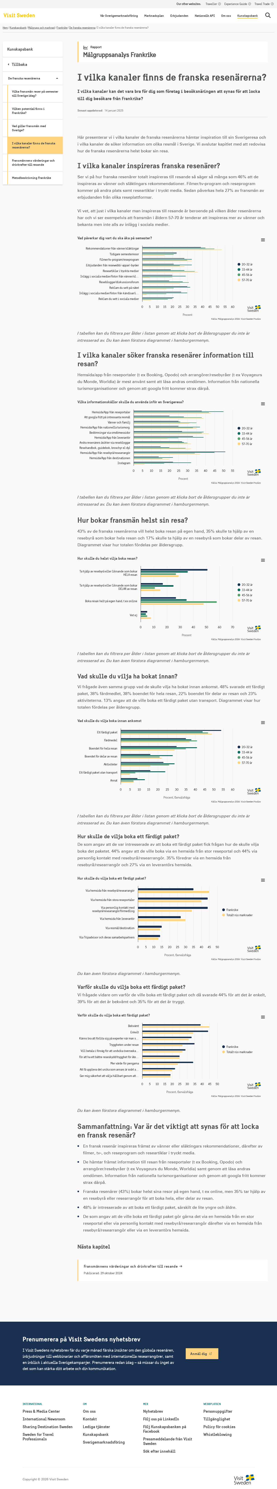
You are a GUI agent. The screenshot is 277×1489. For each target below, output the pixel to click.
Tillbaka (17, 64)
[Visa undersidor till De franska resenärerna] (57, 78)
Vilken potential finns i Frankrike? (28, 111)
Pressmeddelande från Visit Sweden (167, 1441)
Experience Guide (235, 4)
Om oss (226, 16)
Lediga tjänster (96, 1426)
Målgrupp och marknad (41, 27)
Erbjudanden (179, 16)
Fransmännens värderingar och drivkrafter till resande (33, 162)
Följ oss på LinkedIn (161, 1419)
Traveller (211, 4)
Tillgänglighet (216, 1419)
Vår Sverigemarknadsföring (119, 16)
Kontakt (90, 1419)
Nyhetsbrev (153, 1411)
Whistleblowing (217, 1434)
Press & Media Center (41, 1411)
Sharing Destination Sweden (48, 1426)
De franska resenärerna (82, 27)
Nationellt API (205, 16)
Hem (5, 27)
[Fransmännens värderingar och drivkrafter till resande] (173, 1270)
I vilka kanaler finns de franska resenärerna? (33, 145)
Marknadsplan (154, 16)
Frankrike (62, 27)
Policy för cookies (219, 1426)
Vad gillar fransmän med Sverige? (29, 128)
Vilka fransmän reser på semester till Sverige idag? (35, 93)
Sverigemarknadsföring (104, 1442)
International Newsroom (44, 1419)
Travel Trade (262, 4)
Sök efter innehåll (159, 1451)
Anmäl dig (198, 1353)
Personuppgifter (217, 1411)
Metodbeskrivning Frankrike (31, 178)
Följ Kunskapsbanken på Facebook (164, 1429)
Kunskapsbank (247, 16)
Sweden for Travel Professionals (38, 1437)
